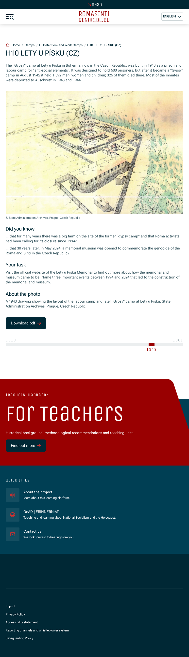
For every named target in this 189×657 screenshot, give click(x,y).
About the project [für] (37, 492)
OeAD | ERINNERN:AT (60, 512)
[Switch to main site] (95, 5)
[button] (172, 17)
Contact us (32, 531)
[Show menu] (10, 17)
